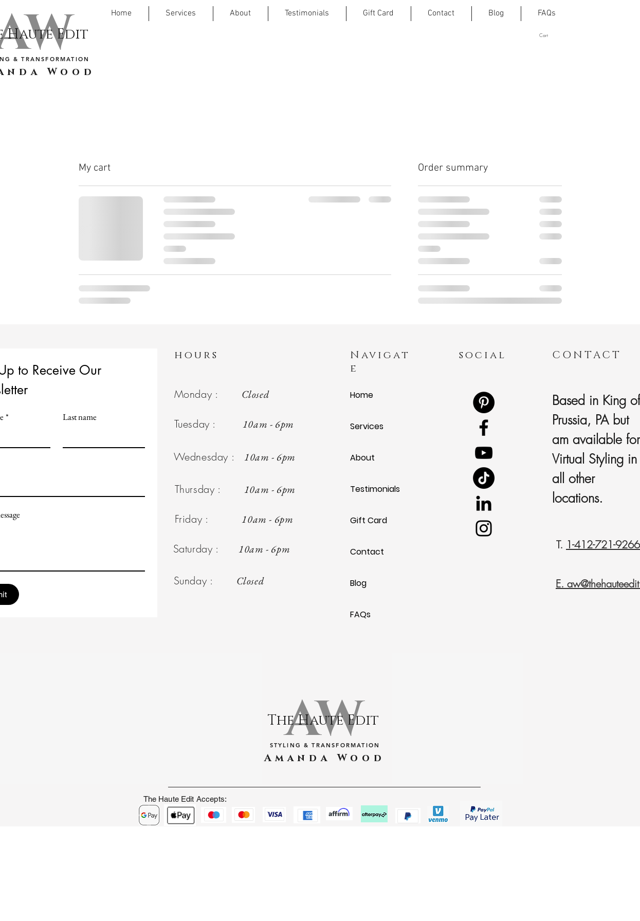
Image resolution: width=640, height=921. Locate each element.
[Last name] (101, 437)
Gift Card (368, 520)
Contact (367, 552)
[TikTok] (484, 478)
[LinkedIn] (484, 503)
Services (366, 426)
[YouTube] (484, 453)
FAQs (360, 614)
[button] (553, 35)
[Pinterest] (484, 402)
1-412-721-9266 (603, 544)
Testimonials (375, 489)
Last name (80, 417)
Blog (358, 583)
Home (361, 395)
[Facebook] (484, 427)
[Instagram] (484, 528)
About (362, 458)
